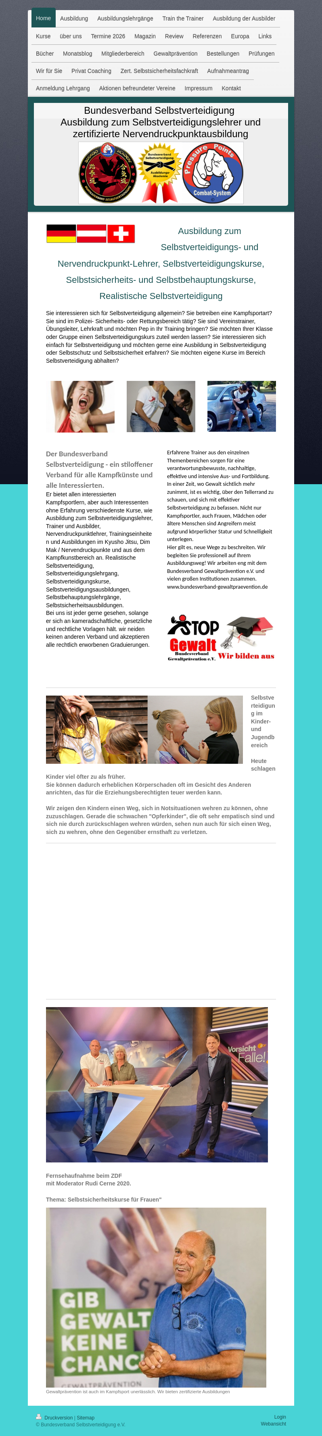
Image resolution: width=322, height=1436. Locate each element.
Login (280, 1417)
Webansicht (273, 1424)
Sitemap (85, 1418)
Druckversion (55, 1418)
